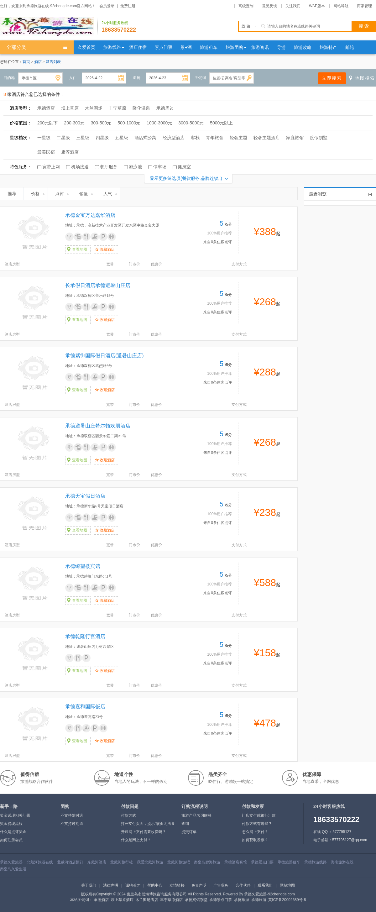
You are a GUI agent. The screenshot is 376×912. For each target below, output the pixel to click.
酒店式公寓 (145, 137)
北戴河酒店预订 (70, 862)
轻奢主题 (238, 137)
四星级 (102, 137)
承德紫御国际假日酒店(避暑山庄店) (104, 355)
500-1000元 (129, 122)
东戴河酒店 (96, 862)
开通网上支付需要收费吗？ (143, 832)
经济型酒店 (174, 137)
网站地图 (287, 885)
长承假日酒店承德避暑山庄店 (97, 285)
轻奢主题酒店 (266, 137)
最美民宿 (46, 152)
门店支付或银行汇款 (259, 815)
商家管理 (364, 6)
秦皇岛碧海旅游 (207, 862)
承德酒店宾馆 (235, 862)
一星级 (43, 137)
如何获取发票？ (255, 840)
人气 (110, 193)
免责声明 (198, 885)
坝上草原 (70, 108)
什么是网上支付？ (136, 840)
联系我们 (265, 885)
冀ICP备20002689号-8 (287, 900)
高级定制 (245, 6)
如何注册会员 (11, 840)
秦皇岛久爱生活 (13, 869)
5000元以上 (221, 122)
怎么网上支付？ (255, 832)
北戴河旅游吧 (178, 862)
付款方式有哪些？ (257, 823)
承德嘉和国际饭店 (85, 706)
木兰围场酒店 (146, 900)
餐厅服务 (109, 166)
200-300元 (74, 122)
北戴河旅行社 (121, 862)
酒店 (38, 62)
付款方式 (128, 815)
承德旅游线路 (315, 862)
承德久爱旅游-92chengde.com (269, 894)
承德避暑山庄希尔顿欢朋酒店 (97, 425)
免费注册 (127, 6)
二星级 (63, 137)
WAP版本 (317, 6)
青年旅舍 (214, 137)
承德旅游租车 (289, 862)
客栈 (195, 137)
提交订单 (188, 832)
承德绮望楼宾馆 (82, 566)
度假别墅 (318, 137)
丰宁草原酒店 (171, 900)
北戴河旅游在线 (40, 862)
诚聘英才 (132, 885)
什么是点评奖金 (13, 832)
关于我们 (88, 885)
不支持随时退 (71, 815)
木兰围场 (93, 108)
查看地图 (79, 249)
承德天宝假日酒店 (85, 496)
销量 (86, 193)
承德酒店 (46, 108)
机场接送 (80, 166)
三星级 (82, 137)
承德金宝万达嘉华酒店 (90, 215)
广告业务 (220, 885)
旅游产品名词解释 (196, 815)
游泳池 (135, 166)
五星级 (121, 137)
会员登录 (106, 6)
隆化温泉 (141, 108)
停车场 (159, 166)
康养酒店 (70, 152)
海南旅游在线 (342, 862)
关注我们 (292, 6)
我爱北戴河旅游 (150, 862)
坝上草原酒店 (122, 900)
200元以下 (47, 122)
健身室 (184, 166)
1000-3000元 (159, 122)
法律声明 (110, 885)
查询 (185, 823)
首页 (26, 62)
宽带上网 (51, 166)
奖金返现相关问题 (15, 815)
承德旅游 (241, 900)
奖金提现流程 (11, 823)
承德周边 (165, 108)
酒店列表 (53, 62)
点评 (62, 193)
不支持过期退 (71, 823)
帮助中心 (154, 885)
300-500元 (101, 122)
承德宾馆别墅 (196, 900)
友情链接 (177, 885)
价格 (38, 193)
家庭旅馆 (295, 137)
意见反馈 (269, 6)
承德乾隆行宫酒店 (85, 636)
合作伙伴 (243, 885)
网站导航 (340, 6)
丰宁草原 (117, 108)
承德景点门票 (262, 862)
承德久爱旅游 (11, 862)
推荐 (15, 193)
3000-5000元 (191, 122)
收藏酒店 (107, 249)
